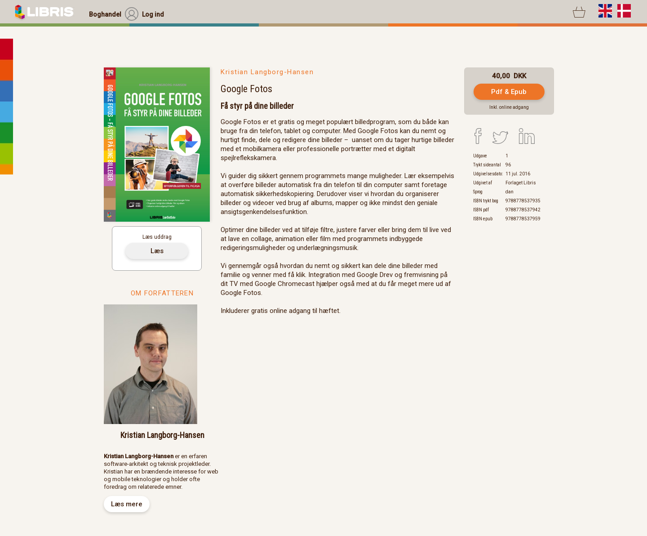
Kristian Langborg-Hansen (267, 72)
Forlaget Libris (520, 182)
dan (509, 191)
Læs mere (126, 504)
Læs (157, 251)
